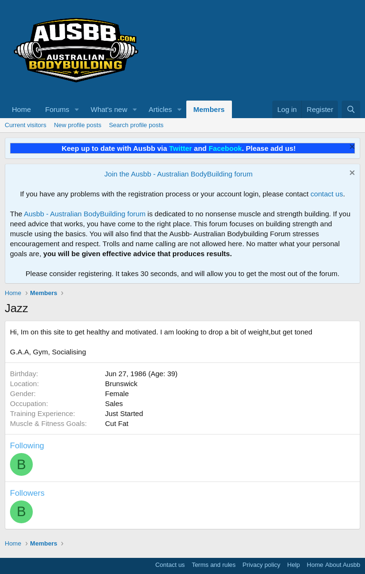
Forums (57, 109)
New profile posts (77, 125)
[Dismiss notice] (351, 148)
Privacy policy (261, 564)
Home (21, 109)
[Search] (351, 109)
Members (209, 109)
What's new (109, 109)
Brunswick (121, 384)
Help (293, 564)
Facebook (225, 148)
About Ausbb (342, 564)
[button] (77, 109)
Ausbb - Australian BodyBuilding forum (84, 214)
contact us (326, 194)
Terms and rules (213, 564)
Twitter (180, 148)
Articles (160, 109)
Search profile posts (136, 125)
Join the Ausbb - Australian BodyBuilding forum (179, 174)
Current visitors (25, 125)
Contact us (170, 564)
